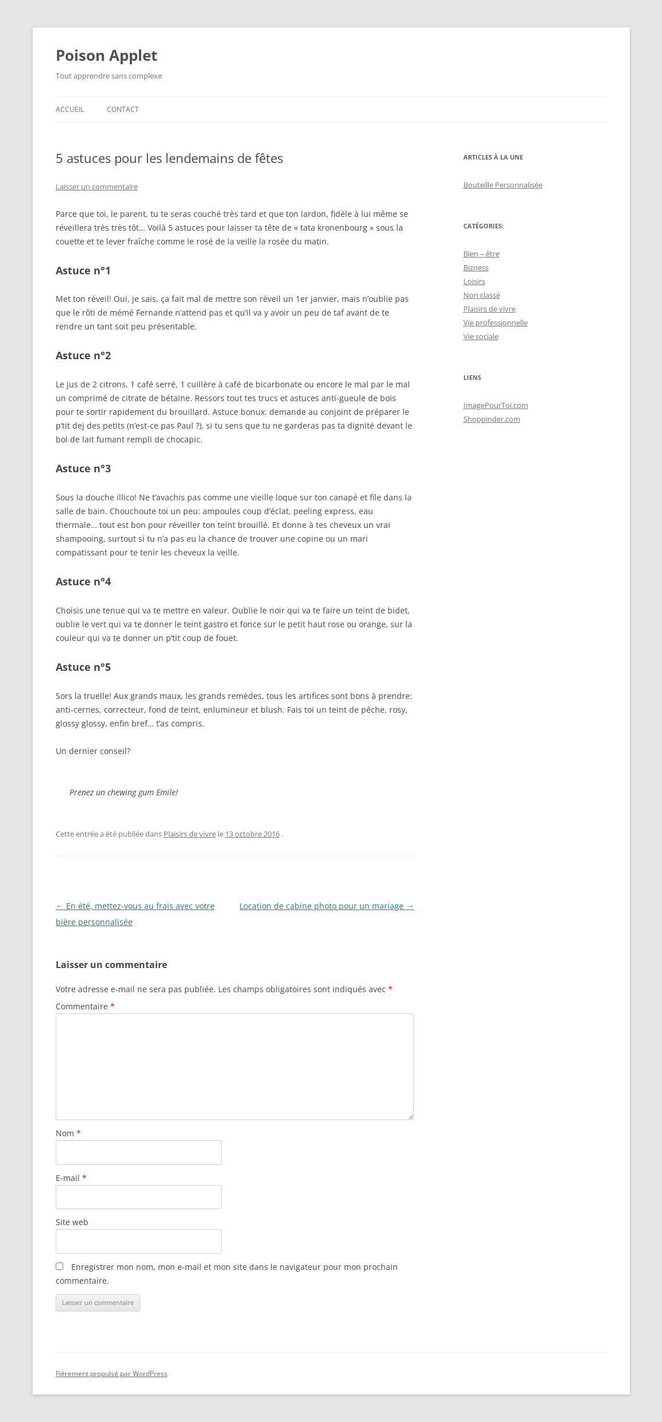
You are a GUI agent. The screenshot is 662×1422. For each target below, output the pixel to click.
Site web (72, 1222)
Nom (68, 1133)
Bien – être (481, 253)
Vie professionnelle (495, 322)
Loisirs (474, 281)
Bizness (476, 267)
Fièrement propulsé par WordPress (112, 1373)
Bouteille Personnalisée (503, 185)
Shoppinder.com (491, 419)
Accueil (70, 109)
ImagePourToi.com (495, 405)
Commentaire (85, 1006)
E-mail (71, 1177)
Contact (123, 109)
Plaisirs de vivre (190, 834)
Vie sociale (480, 336)
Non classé (481, 295)
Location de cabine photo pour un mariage (326, 905)
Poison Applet (106, 55)
